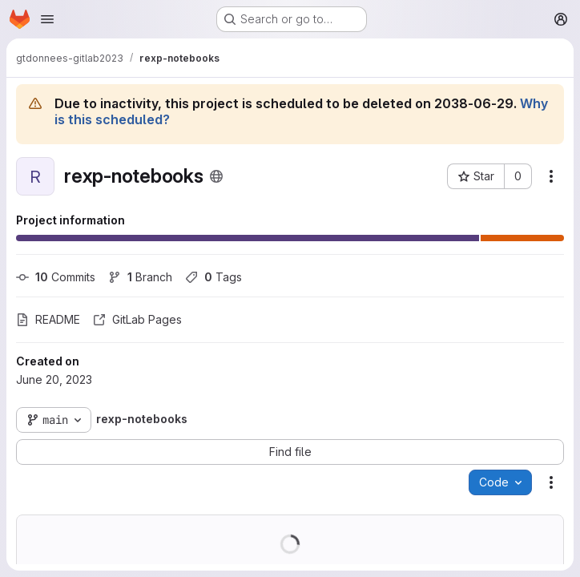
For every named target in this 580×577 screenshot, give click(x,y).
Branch (140, 277)
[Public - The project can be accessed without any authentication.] (216, 176)
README (48, 319)
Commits (55, 277)
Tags (213, 277)
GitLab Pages (137, 319)
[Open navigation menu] (47, 19)
